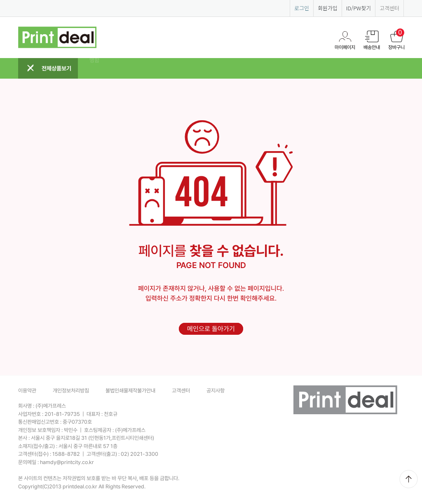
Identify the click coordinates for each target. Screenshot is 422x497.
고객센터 (389, 8)
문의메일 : (56, 462)
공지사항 (215, 390)
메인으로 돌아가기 (211, 329)
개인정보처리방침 (71, 390)
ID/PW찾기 (358, 8)
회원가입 (328, 8)
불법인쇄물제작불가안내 (130, 390)
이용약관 (27, 390)
